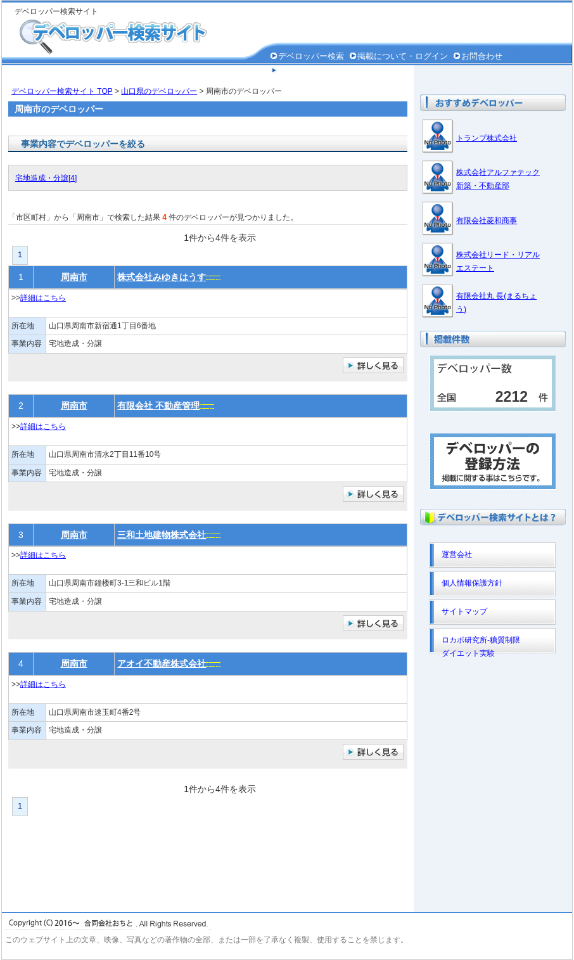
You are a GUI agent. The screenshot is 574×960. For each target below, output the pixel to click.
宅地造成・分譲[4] (46, 178)
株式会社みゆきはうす (161, 277)
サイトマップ (464, 611)
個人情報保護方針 (311, 70)
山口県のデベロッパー (159, 91)
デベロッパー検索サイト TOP (62, 91)
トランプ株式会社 (486, 138)
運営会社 (457, 554)
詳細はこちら (43, 297)
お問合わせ (481, 56)
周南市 (74, 277)
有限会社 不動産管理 (158, 405)
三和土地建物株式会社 (161, 535)
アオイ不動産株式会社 (161, 663)
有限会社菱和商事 (486, 220)
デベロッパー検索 (311, 56)
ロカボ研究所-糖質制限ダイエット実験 (481, 644)
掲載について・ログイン (402, 56)
